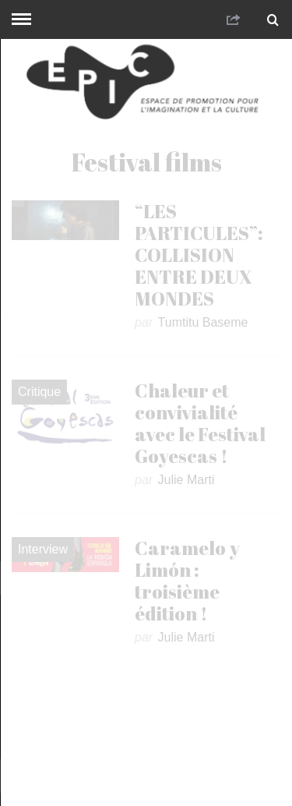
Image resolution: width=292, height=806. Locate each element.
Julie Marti (186, 479)
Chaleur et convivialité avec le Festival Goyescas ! (200, 423)
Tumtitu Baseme (203, 322)
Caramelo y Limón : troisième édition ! (187, 581)
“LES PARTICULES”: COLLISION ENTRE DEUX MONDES (199, 255)
